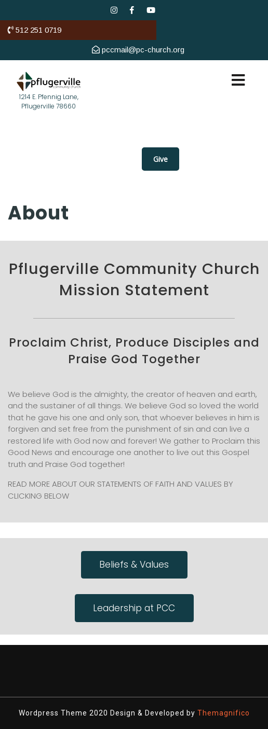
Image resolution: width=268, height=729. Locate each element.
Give (160, 159)
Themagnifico (222, 713)
